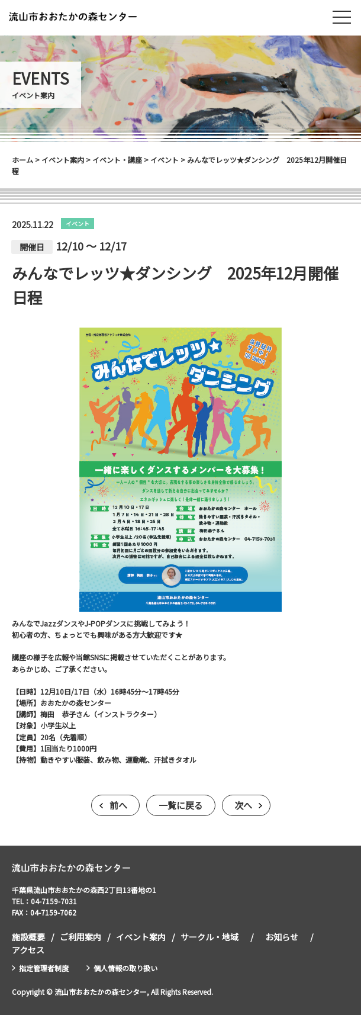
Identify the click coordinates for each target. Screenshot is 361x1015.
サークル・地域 (209, 937)
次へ (243, 805)
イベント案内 (141, 937)
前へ (118, 805)
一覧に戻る (181, 805)
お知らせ (281, 937)
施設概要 (28, 937)
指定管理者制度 (44, 968)
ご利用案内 (80, 937)
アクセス (28, 950)
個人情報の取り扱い (125, 968)
